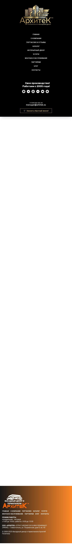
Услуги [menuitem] (36, 54)
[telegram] (28, 92)
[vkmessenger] (33, 92)
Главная (5, 514)
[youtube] (42, 92)
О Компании (15, 514)
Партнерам (29, 517)
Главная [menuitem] (36, 34)
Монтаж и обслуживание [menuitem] (36, 58)
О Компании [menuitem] (36, 38)
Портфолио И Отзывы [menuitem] (36, 42)
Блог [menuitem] (36, 66)
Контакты (45, 517)
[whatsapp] (23, 92)
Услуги (44, 514)
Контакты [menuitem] (36, 70)
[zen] (47, 92)
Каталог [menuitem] (36, 46)
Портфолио (26, 514)
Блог (37, 517)
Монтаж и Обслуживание (12, 517)
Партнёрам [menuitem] (36, 62)
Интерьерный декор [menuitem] (36, 50)
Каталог (36, 514)
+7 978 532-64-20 (36, 103)
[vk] (37, 92)
